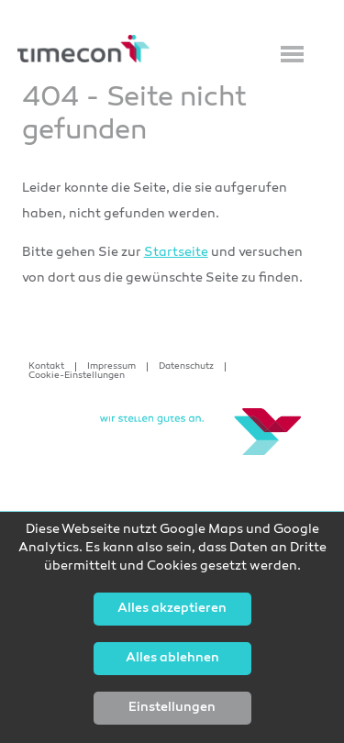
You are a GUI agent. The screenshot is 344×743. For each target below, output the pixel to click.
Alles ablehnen (172, 658)
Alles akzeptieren (172, 609)
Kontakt (46, 367)
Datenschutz (186, 367)
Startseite (176, 253)
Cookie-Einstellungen (76, 376)
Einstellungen (172, 708)
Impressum (111, 367)
